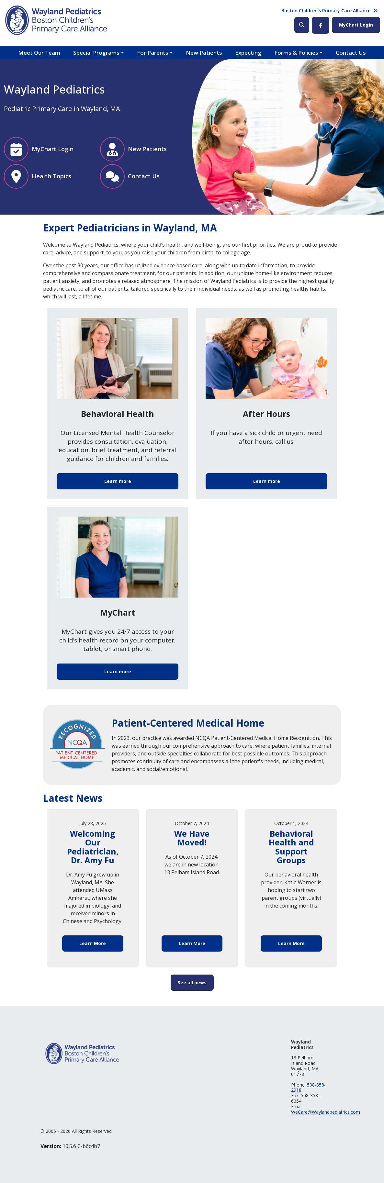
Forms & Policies (296, 52)
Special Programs (96, 52)
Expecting (248, 52)
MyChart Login (356, 25)
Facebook (320, 25)
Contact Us (351, 52)
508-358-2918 (308, 1087)
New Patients (204, 52)
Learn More (92, 943)
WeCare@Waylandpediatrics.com (325, 1112)
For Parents (152, 52)
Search (301, 25)
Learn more (117, 481)
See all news (192, 982)
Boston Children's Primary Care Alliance (325, 10)
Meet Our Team (39, 52)
